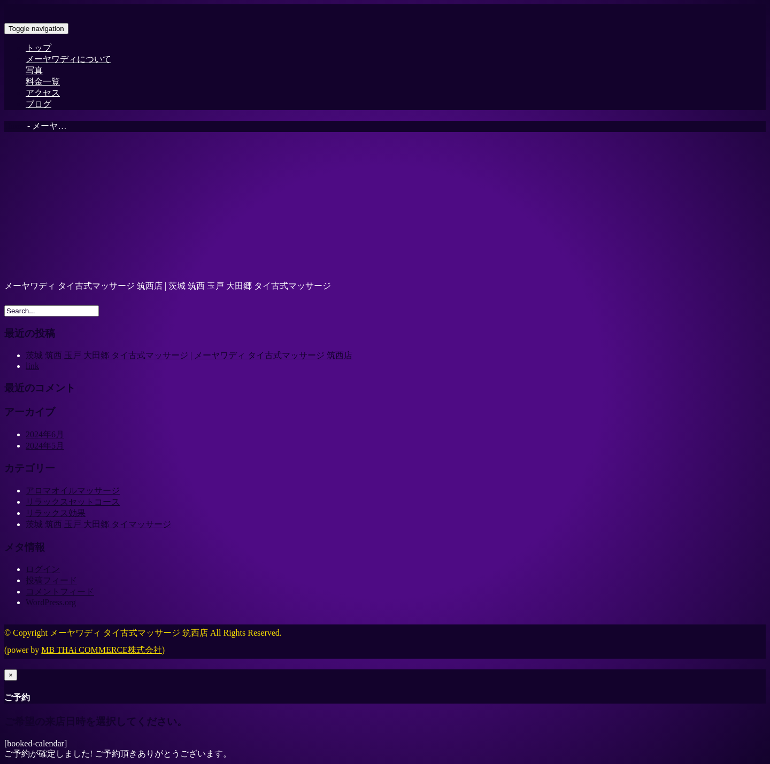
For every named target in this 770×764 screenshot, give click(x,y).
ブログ (38, 104)
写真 (34, 70)
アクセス (43, 92)
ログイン (43, 569)
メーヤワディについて (68, 59)
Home (14, 125)
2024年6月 (45, 434)
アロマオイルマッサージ (73, 490)
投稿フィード (51, 580)
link (32, 366)
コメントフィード (60, 591)
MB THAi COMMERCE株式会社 (101, 649)
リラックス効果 (56, 513)
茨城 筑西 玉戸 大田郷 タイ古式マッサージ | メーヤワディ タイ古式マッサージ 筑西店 (189, 355)
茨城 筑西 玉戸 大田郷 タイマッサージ (98, 524)
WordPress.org (51, 602)
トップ (38, 47)
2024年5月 (45, 445)
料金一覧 (43, 81)
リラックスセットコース (73, 501)
